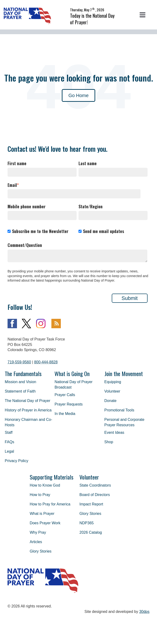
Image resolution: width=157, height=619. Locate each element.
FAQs (9, 442)
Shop (108, 442)
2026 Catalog (90, 532)
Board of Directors (94, 495)
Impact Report (91, 504)
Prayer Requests (68, 404)
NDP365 (86, 523)
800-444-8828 (46, 362)
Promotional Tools (119, 410)
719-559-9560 (19, 362)
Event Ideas (114, 432)
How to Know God (45, 485)
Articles (36, 542)
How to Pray (40, 495)
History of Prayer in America (28, 410)
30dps (144, 612)
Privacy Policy (16, 461)
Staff (8, 432)
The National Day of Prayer (27, 401)
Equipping (112, 382)
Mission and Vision (20, 382)
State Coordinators (95, 485)
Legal (9, 451)
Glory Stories (40, 551)
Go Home (78, 95)
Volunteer (112, 391)
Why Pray (38, 532)
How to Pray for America (50, 504)
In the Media (64, 414)
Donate (110, 401)
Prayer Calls (64, 395)
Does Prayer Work (45, 523)
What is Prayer (42, 514)
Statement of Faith (20, 391)
